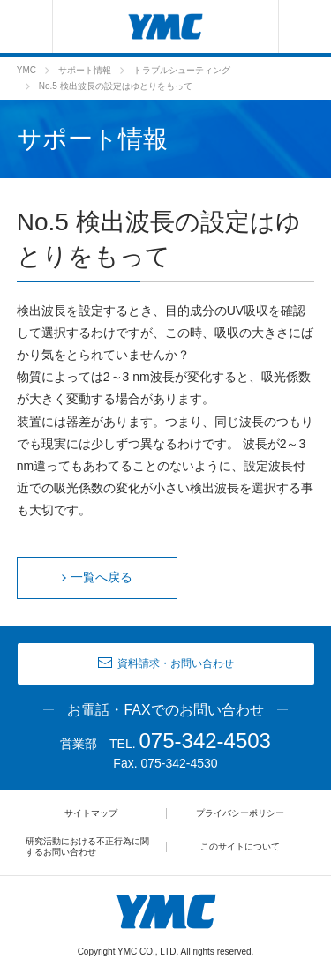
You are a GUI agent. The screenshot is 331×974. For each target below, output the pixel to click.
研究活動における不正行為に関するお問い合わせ (87, 846)
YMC (26, 70)
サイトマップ (90, 813)
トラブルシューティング (181, 70)
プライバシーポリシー (240, 813)
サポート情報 (84, 70)
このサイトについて (240, 846)
